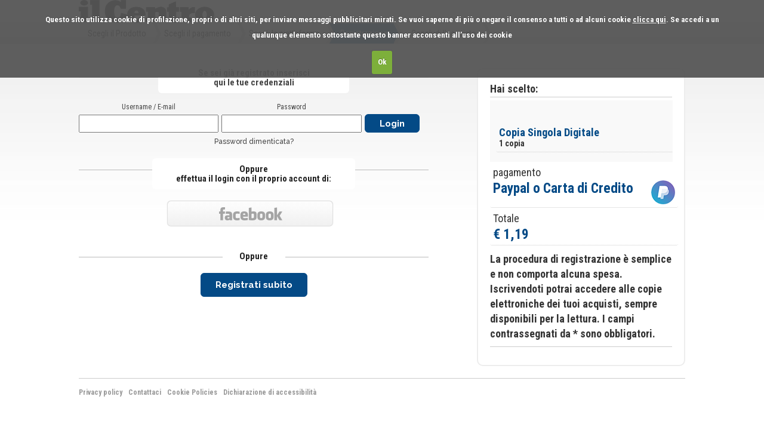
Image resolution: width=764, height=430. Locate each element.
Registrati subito (253, 285)
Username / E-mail (148, 107)
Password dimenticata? (254, 141)
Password (291, 107)
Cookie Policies (192, 392)
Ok (382, 61)
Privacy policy (100, 392)
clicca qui (649, 19)
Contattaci (144, 392)
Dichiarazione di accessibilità (269, 392)
